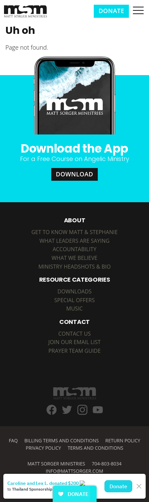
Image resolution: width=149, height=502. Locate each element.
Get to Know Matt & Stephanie (74, 232)
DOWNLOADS (74, 291)
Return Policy (122, 440)
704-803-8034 (107, 463)
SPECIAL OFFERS (74, 300)
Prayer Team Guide (74, 350)
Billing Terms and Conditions (61, 440)
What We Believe (74, 258)
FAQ (13, 440)
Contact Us (74, 333)
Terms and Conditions (95, 448)
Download (74, 174)
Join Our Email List (74, 342)
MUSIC (74, 308)
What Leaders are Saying (74, 240)
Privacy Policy (43, 448)
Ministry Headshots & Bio (74, 266)
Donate (111, 11)
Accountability (74, 249)
